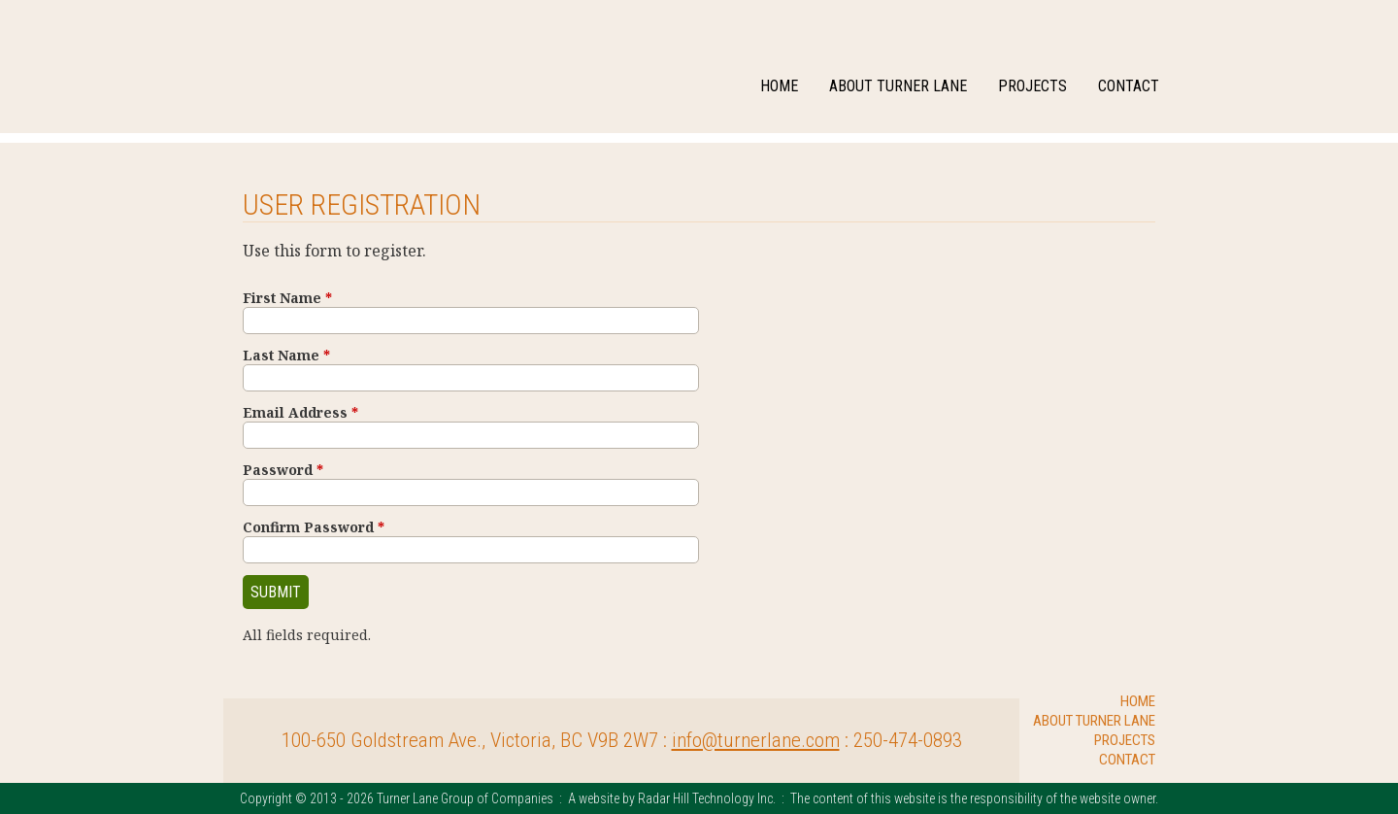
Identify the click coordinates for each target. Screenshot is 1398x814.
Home (779, 86)
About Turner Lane (898, 86)
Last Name (286, 355)
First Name (287, 297)
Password (283, 469)
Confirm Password (313, 527)
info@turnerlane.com (756, 740)
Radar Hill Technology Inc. (707, 798)
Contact (1128, 86)
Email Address (300, 412)
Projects (1032, 86)
